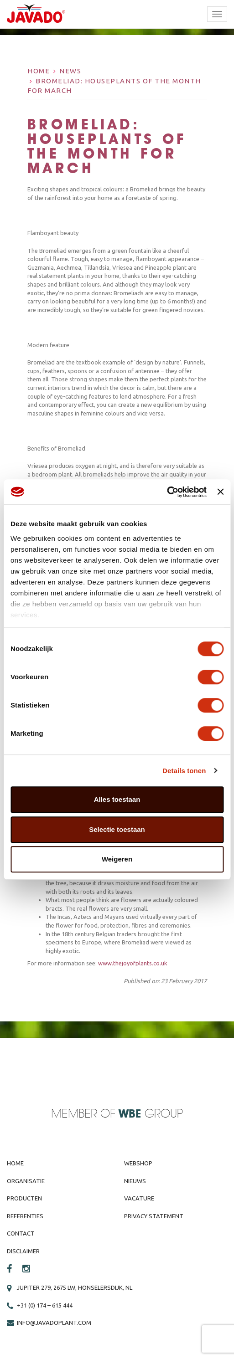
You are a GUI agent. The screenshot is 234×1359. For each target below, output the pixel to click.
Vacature (139, 1198)
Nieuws (135, 1181)
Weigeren (117, 859)
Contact (21, 1233)
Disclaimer (23, 1251)
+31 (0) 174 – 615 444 (45, 1305)
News (70, 71)
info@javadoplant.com (54, 1322)
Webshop (138, 1163)
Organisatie (26, 1181)
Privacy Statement (153, 1216)
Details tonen (184, 770)
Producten (24, 1198)
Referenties (25, 1216)
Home (38, 71)
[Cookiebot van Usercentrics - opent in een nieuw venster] (167, 492)
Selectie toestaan (117, 829)
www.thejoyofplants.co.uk (132, 963)
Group (151, 1114)
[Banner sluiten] (220, 492)
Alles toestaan (117, 799)
